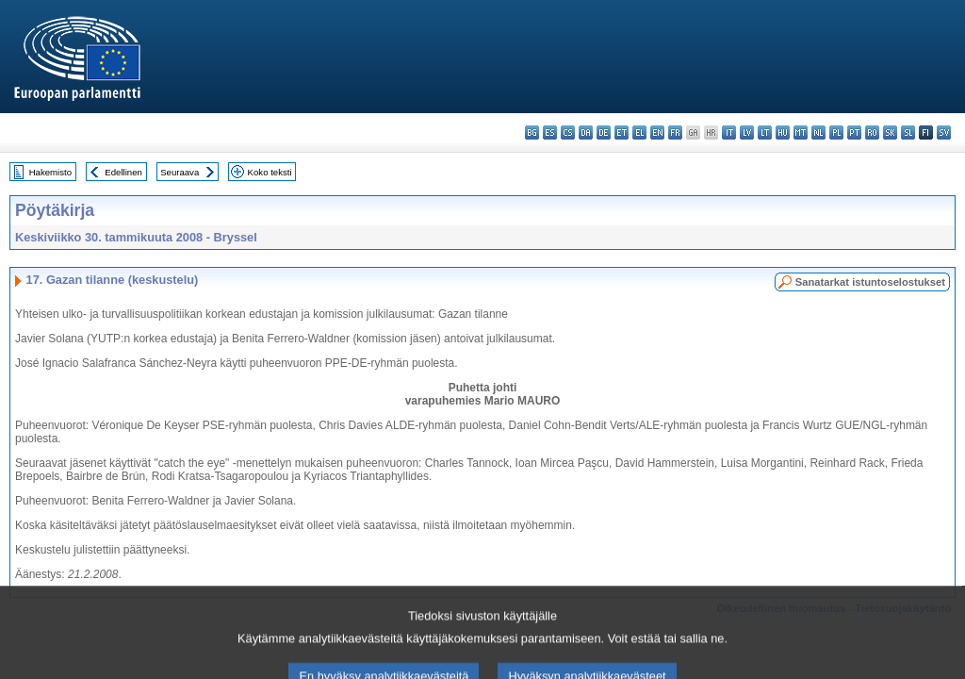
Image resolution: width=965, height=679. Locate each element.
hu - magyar (783, 132)
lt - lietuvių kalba (765, 132)
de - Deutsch (604, 132)
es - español (550, 132)
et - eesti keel (621, 132)
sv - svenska (944, 132)
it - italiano (729, 132)
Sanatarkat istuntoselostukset (870, 282)
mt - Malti (800, 132)
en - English (657, 132)
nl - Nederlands (818, 132)
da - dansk (586, 132)
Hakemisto (50, 172)
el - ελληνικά (639, 132)
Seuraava (179, 172)
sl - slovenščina (908, 132)
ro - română (872, 132)
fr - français (675, 132)
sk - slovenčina (890, 132)
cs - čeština (568, 132)
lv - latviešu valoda (747, 132)
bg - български (532, 132)
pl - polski (836, 132)
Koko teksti (270, 172)
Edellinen (123, 172)
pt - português (854, 132)
